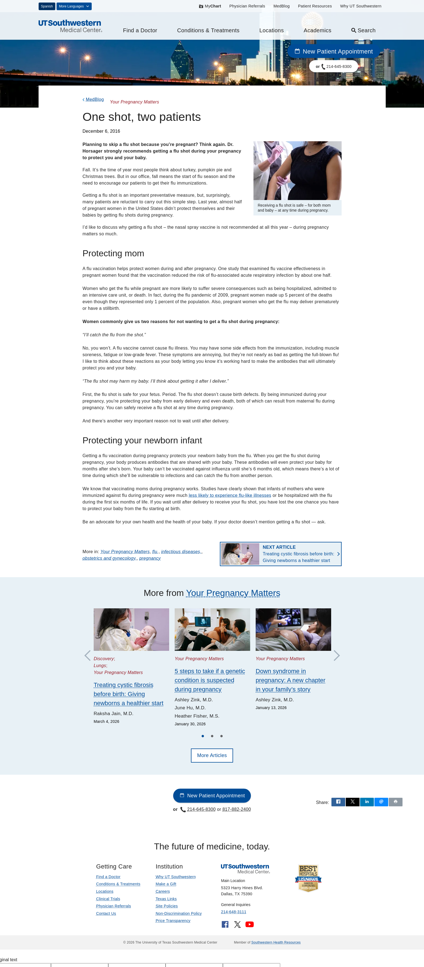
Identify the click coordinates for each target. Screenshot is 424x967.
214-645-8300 (198, 809)
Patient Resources (315, 6)
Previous (90, 656)
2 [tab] (212, 737)
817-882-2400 (236, 809)
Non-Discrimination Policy (179, 913)
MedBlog (282, 6)
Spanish (47, 6)
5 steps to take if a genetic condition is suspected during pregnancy (210, 680)
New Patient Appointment (334, 51)
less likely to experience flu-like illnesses (230, 495)
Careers (163, 891)
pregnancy (150, 558)
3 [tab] (221, 737)
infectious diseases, (181, 551)
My (209, 6)
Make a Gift (166, 884)
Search (363, 30)
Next (334, 656)
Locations (272, 30)
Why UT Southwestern (361, 6)
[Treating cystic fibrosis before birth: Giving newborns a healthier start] (131, 629)
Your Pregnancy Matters (125, 551)
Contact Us (106, 913)
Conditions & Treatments (208, 30)
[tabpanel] (131, 666)
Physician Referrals (247, 6)
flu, (155, 551)
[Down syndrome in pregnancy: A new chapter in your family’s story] (293, 629)
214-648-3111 (233, 912)
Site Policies (167, 906)
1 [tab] (202, 737)
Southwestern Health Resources (276, 942)
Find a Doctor (140, 30)
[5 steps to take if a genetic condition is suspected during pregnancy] (212, 629)
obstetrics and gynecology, (110, 558)
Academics (317, 30)
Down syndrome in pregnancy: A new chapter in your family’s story (290, 680)
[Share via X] (353, 802)
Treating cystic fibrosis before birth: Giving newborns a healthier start (298, 554)
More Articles (212, 755)
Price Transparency (173, 920)
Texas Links (166, 899)
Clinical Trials (108, 899)
